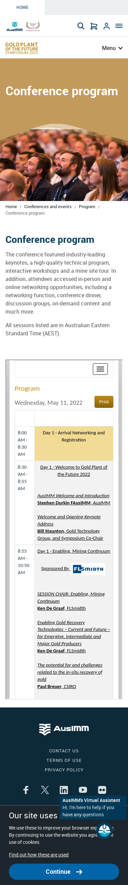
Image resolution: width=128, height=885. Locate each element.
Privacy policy (64, 769)
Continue (64, 871)
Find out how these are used (39, 855)
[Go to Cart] (94, 26)
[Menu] (118, 26)
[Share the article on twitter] (45, 791)
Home (22, 7)
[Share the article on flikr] (102, 791)
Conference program (25, 213)
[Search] (81, 26)
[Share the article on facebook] (26, 791)
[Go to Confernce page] (21, 48)
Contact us (64, 750)
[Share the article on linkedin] (64, 791)
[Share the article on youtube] (83, 791)
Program (87, 206)
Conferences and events (48, 206)
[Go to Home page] (23, 26)
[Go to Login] (106, 26)
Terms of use (64, 760)
